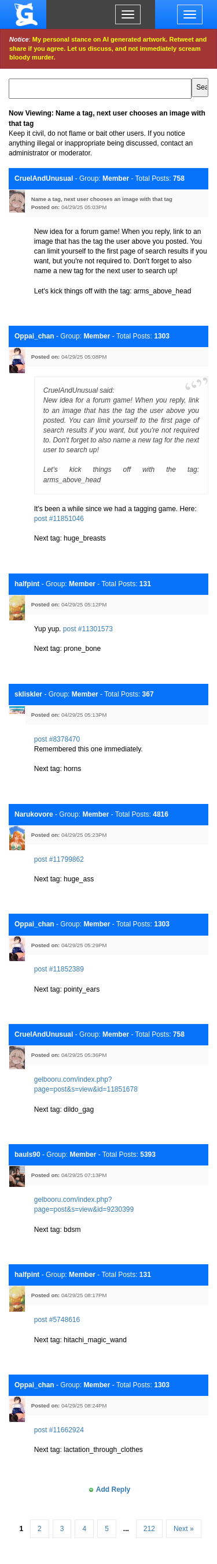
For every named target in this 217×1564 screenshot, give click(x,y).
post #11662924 (59, 1430)
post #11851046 (59, 519)
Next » (184, 1529)
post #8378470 (57, 739)
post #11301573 (88, 629)
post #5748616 (57, 1320)
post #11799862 (59, 859)
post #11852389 (59, 969)
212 (149, 1529)
